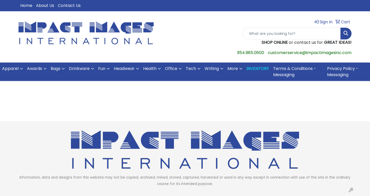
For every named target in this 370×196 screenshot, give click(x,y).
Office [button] (171, 68)
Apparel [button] (10, 68)
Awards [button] (34, 68)
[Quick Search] (291, 33)
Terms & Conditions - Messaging (294, 72)
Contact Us (69, 5)
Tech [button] (191, 68)
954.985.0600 (250, 53)
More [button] (232, 68)
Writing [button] (212, 68)
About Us (45, 5)
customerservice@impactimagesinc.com (309, 53)
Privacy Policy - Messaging (342, 72)
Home (26, 5)
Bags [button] (55, 68)
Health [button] (149, 68)
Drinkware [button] (79, 68)
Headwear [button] (124, 68)
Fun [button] (101, 68)
